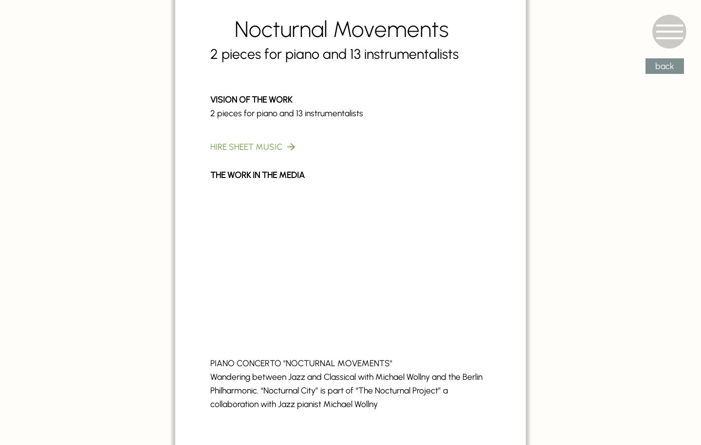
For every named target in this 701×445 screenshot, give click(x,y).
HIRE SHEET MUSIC (246, 147)
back (664, 66)
